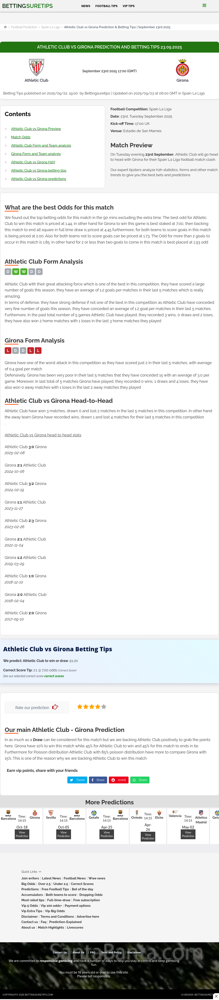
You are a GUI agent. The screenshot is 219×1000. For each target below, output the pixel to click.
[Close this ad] (216, 996)
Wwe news (97, 878)
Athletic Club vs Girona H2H (33, 162)
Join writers (30, 878)
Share (98, 780)
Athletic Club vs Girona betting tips (38, 170)
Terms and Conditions (57, 917)
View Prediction (22, 834)
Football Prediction (24, 27)
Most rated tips (32, 900)
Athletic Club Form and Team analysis (41, 145)
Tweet (77, 780)
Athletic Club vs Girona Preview (36, 129)
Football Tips (106, 6)
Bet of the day (82, 889)
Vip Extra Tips (31, 911)
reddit (118, 780)
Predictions (30, 889)
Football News (75, 878)
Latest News (51, 878)
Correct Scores (82, 884)
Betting (27, 6)
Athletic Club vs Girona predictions (38, 179)
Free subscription (86, 900)
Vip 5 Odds (29, 906)
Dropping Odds (91, 895)
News (85, 6)
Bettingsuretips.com (39, 994)
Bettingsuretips (97, 93)
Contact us (29, 922)
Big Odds (28, 884)
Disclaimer (29, 917)
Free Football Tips (55, 889)
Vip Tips (129, 6)
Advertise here (88, 917)
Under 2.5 (60, 884)
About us (28, 927)
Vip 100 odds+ (51, 906)
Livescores (75, 927)
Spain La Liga (50, 27)
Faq (43, 922)
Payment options (78, 906)
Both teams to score (61, 895)
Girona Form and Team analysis (36, 154)
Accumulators (32, 895)
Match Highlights (51, 927)
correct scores (54, 676)
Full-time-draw (58, 900)
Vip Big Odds (55, 911)
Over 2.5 (44, 884)
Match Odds (20, 137)
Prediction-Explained (65, 922)
